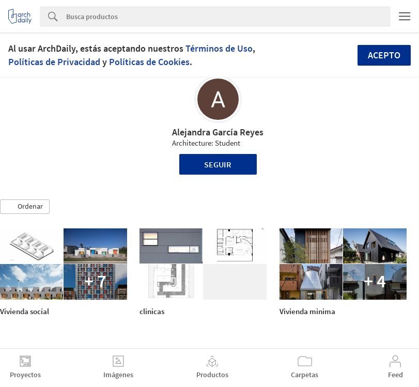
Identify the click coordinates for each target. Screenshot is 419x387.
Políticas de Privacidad (54, 62)
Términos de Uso (219, 48)
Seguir (217, 164)
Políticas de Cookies (149, 62)
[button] (25, 206)
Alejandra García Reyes (217, 132)
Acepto (384, 55)
